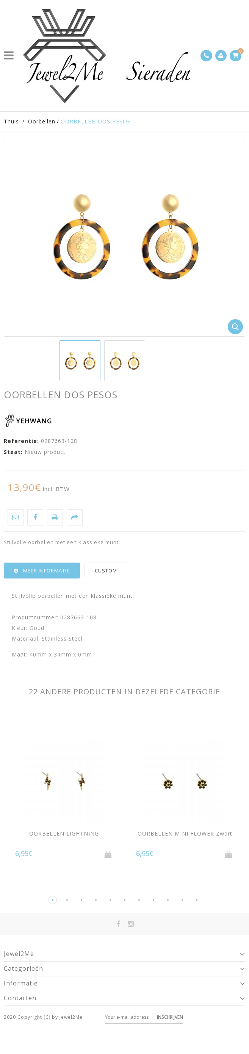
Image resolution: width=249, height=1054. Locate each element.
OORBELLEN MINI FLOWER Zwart (185, 833)
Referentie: (21, 440)
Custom (106, 570)
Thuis (11, 121)
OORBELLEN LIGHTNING (64, 833)
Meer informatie (46, 570)
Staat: (13, 451)
